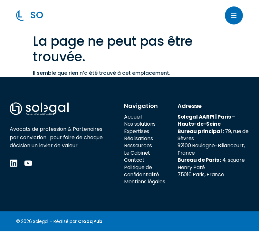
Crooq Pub (90, 221)
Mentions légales (144, 181)
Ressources (138, 145)
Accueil (133, 117)
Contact (134, 160)
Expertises (136, 131)
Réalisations (138, 138)
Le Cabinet (137, 153)
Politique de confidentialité (141, 171)
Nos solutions (140, 124)
